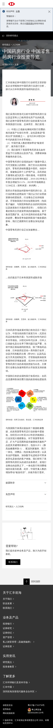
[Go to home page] (12, 4)
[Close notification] (49, 11)
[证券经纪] (26, 632)
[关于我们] (26, 599)
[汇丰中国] (26, 687)
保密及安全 (8, 705)
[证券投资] (26, 646)
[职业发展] (26, 603)
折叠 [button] (18, 11)
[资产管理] (26, 637)
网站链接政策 (9, 713)
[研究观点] (26, 662)
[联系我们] (26, 608)
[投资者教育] (26, 666)
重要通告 (30, 24)
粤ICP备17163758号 (36, 705)
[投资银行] (26, 623)
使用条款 (7, 709)
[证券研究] (26, 628)
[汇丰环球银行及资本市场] (26, 682)
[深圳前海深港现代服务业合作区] (26, 691)
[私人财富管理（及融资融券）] (26, 641)
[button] (26, 483)
